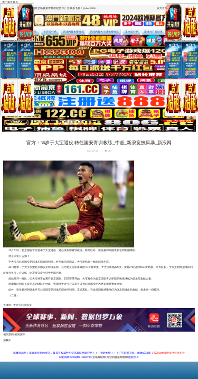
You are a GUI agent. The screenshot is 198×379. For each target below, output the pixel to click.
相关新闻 (8, 334)
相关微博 (19, 334)
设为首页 (162, 8)
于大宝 (17, 304)
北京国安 (26, 304)
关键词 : (8, 304)
